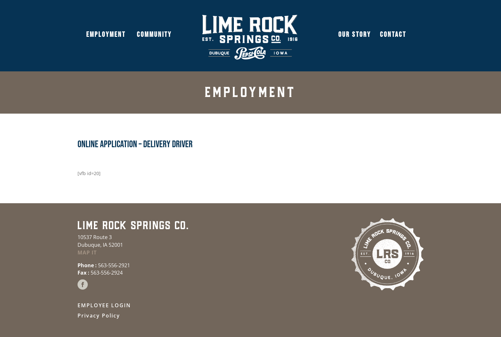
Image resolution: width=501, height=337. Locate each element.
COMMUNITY (153, 34)
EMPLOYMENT (106, 34)
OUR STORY (354, 34)
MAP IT (87, 252)
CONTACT (393, 34)
